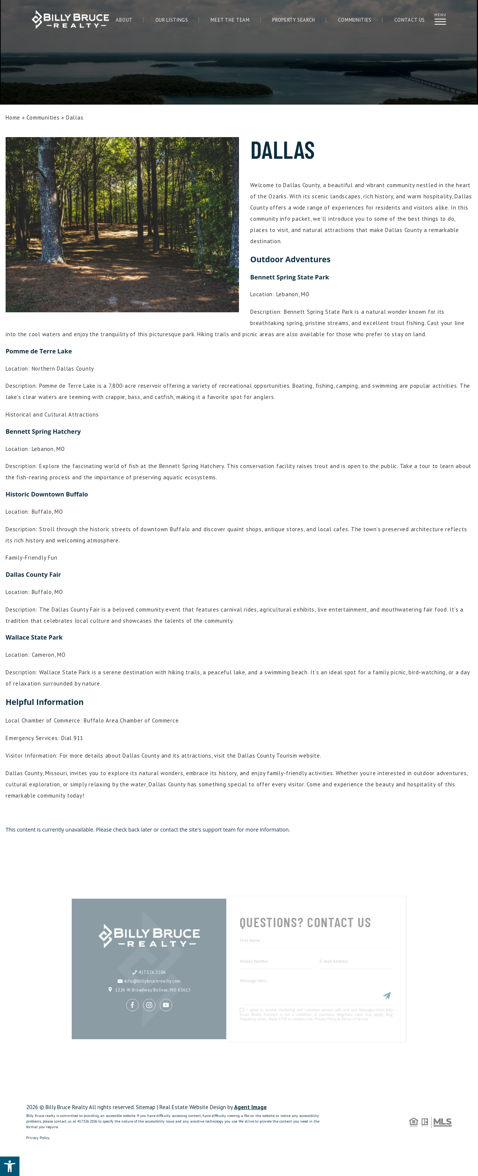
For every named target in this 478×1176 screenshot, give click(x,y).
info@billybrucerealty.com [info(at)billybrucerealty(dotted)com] (162, 968)
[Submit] (364, 981)
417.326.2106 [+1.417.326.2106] (163, 960)
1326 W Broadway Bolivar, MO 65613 (163, 975)
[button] (9, 1166)
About (124, 20)
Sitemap (145, 1107)
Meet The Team (230, 20)
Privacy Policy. (38, 1137)
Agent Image (250, 1107)
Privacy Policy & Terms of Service (325, 1000)
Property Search (293, 20)
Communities (355, 20)
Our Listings (171, 20)
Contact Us (409, 20)
